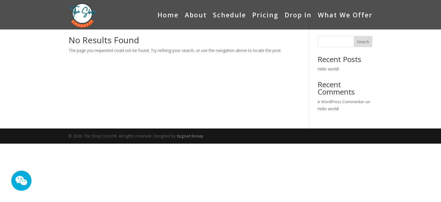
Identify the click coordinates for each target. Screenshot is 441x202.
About (196, 14)
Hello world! (328, 69)
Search (363, 41)
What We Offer (345, 14)
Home (168, 14)
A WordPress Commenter (341, 101)
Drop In (298, 14)
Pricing (265, 14)
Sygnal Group (190, 136)
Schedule (229, 14)
